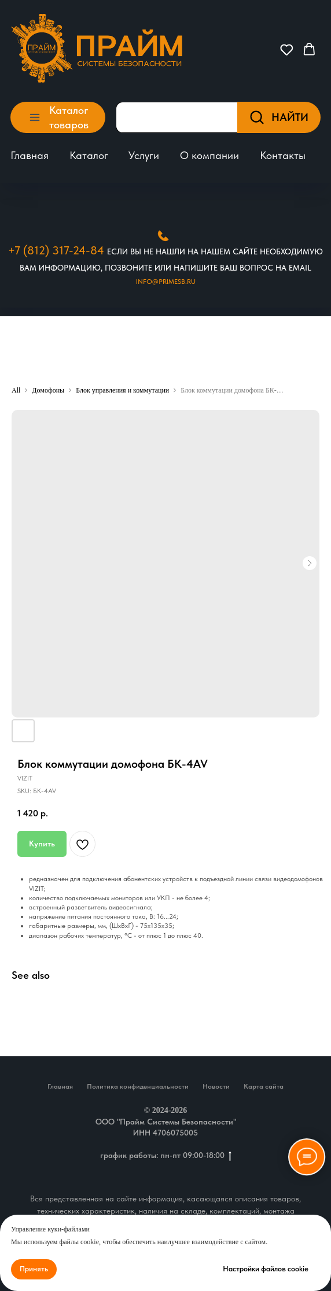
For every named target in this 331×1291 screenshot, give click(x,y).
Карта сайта (264, 1086)
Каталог (88, 155)
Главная (29, 155)
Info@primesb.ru (166, 282)
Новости (216, 1086)
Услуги (143, 155)
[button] (286, 49)
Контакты (283, 155)
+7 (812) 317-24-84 (56, 250)
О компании (209, 155)
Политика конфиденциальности (138, 1086)
